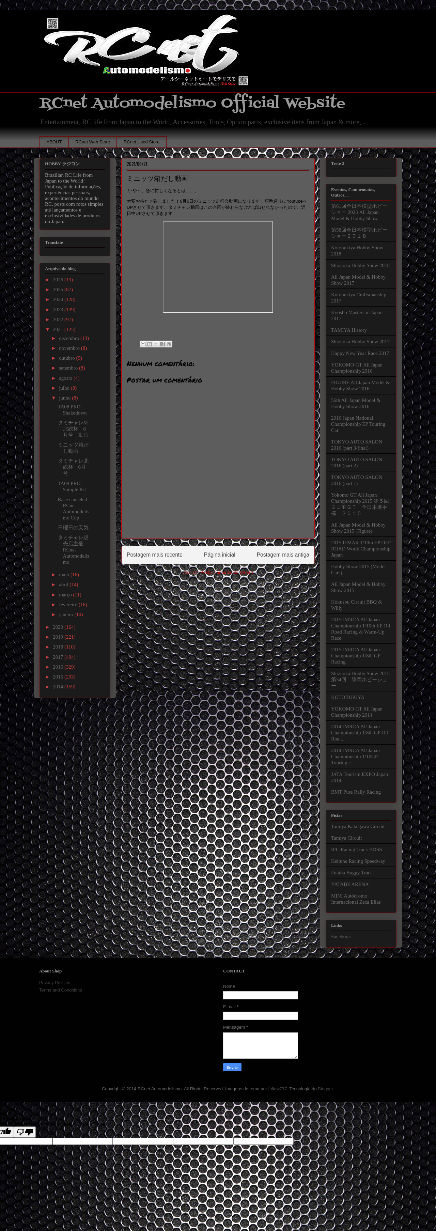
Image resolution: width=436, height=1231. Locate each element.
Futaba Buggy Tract (351, 872)
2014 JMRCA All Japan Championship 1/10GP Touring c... (355, 756)
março (66, 594)
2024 (58, 299)
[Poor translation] (25, 1132)
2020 (58, 627)
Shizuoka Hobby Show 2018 (360, 265)
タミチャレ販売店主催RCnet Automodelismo (74, 550)
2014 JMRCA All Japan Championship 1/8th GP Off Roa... (360, 733)
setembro (69, 368)
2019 (58, 637)
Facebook (341, 936)
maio (65, 574)
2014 (58, 686)
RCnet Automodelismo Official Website (192, 103)
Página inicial (219, 555)
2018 (58, 647)
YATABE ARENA (350, 884)
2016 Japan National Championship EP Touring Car (358, 424)
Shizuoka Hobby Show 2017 (360, 341)
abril (64, 584)
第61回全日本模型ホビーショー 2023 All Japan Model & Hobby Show (359, 212)
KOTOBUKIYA (347, 697)
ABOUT (54, 141)
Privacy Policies (54, 982)
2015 (58, 677)
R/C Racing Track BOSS (356, 849)
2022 (58, 319)
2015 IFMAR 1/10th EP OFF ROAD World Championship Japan (361, 549)
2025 (58, 289)
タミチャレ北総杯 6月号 (73, 467)
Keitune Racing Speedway (358, 861)
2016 (58, 667)
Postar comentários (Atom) (226, 572)
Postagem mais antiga (283, 555)
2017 (58, 657)
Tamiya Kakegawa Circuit (358, 826)
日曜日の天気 (73, 527)
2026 (58, 279)
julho (65, 388)
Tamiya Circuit (346, 838)
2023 (58, 309)
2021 (58, 329)
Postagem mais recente (155, 555)
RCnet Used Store (142, 141)
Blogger (325, 1088)
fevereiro (69, 604)
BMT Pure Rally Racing (356, 792)
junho (65, 398)
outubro (67, 358)
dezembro (69, 338)
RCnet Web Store (92, 141)
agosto (66, 378)
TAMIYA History (349, 330)
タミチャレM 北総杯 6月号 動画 (75, 429)
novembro (70, 348)
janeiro (66, 614)
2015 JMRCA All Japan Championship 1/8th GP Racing (355, 656)
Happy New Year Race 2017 (360, 353)
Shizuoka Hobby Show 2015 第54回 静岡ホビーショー (360, 679)
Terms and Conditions (60, 990)
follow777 (277, 1088)
